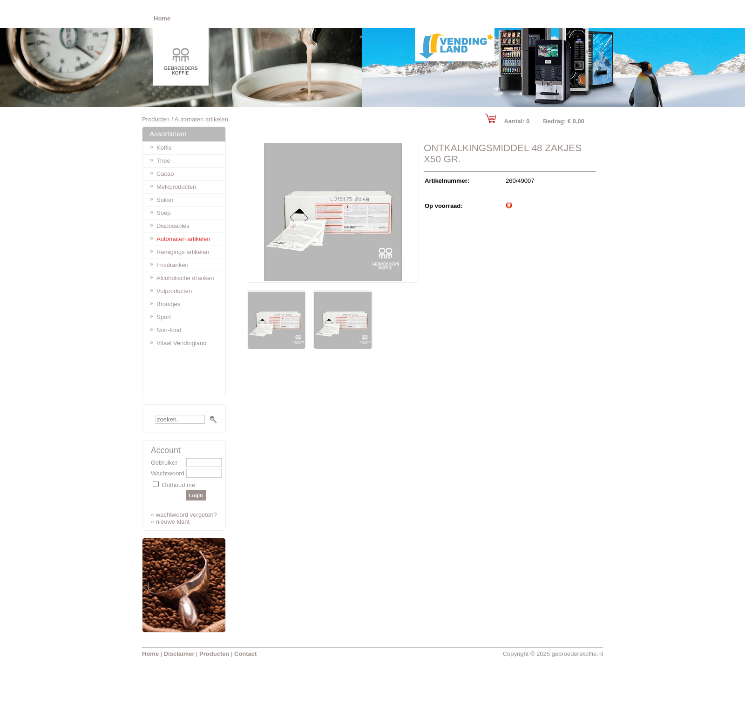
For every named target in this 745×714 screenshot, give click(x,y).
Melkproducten (176, 186)
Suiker (165, 199)
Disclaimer (179, 653)
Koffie (164, 147)
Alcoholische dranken (185, 277)
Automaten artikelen (183, 238)
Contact (245, 653)
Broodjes (168, 303)
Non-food (168, 330)
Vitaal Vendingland (181, 343)
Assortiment (167, 134)
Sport (163, 317)
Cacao (165, 173)
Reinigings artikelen (182, 251)
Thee (163, 160)
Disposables (173, 225)
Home (150, 653)
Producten (155, 119)
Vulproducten (174, 290)
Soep (163, 212)
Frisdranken (172, 264)
